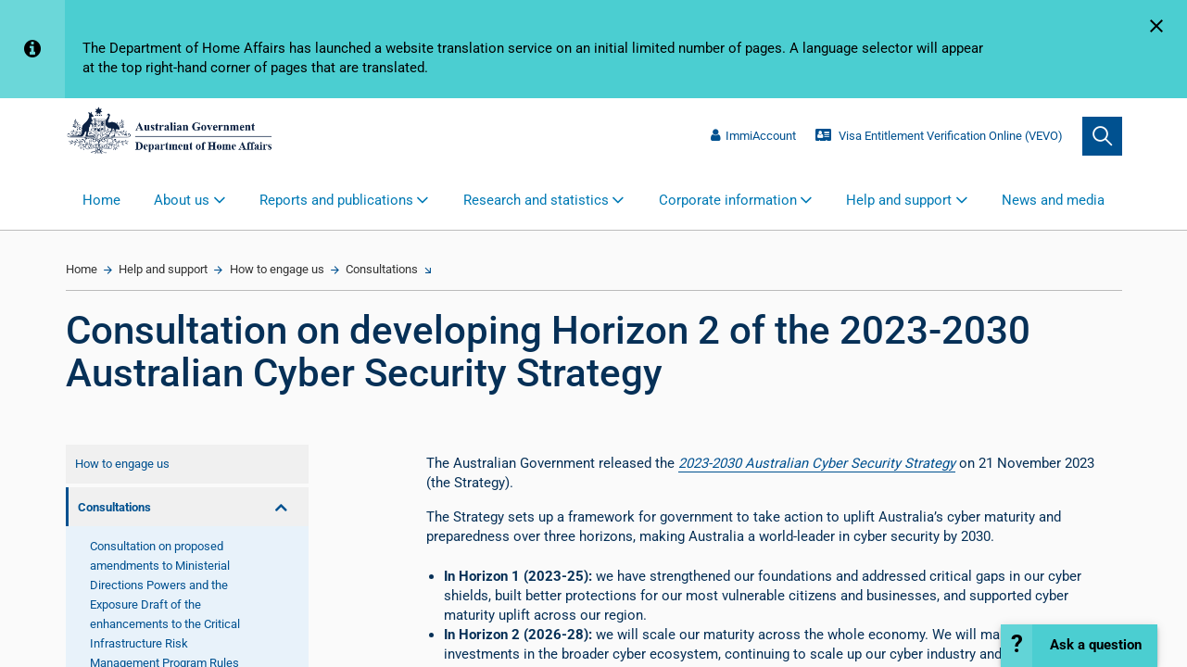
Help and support (163, 269)
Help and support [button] (899, 200)
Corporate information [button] (728, 200)
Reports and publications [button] (336, 200)
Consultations (382, 269)
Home (101, 200)
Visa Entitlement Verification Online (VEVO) (939, 136)
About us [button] (181, 200)
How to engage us (277, 269)
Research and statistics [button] (536, 200)
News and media (1053, 200)
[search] (1101, 136)
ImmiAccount (753, 136)
